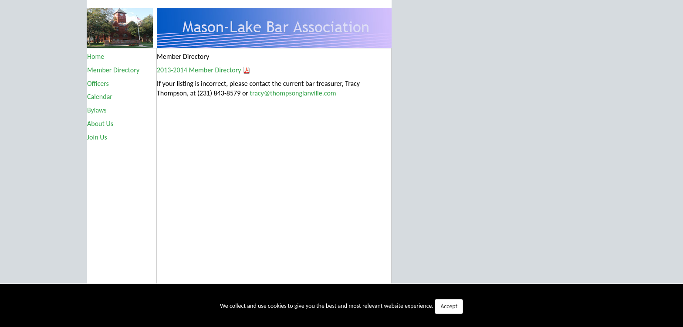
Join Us (97, 137)
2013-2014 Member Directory (199, 70)
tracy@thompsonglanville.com (293, 93)
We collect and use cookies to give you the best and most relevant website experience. (341, 306)
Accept (448, 306)
